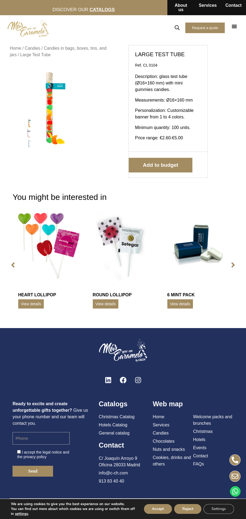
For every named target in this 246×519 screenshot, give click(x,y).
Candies (32, 48)
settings (27, 513)
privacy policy (35, 457)
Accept (158, 508)
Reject (187, 508)
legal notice (52, 452)
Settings (218, 508)
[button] (234, 26)
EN (151, 27)
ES (140, 27)
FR (163, 27)
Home (15, 48)
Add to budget (160, 165)
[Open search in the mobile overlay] (177, 27)
